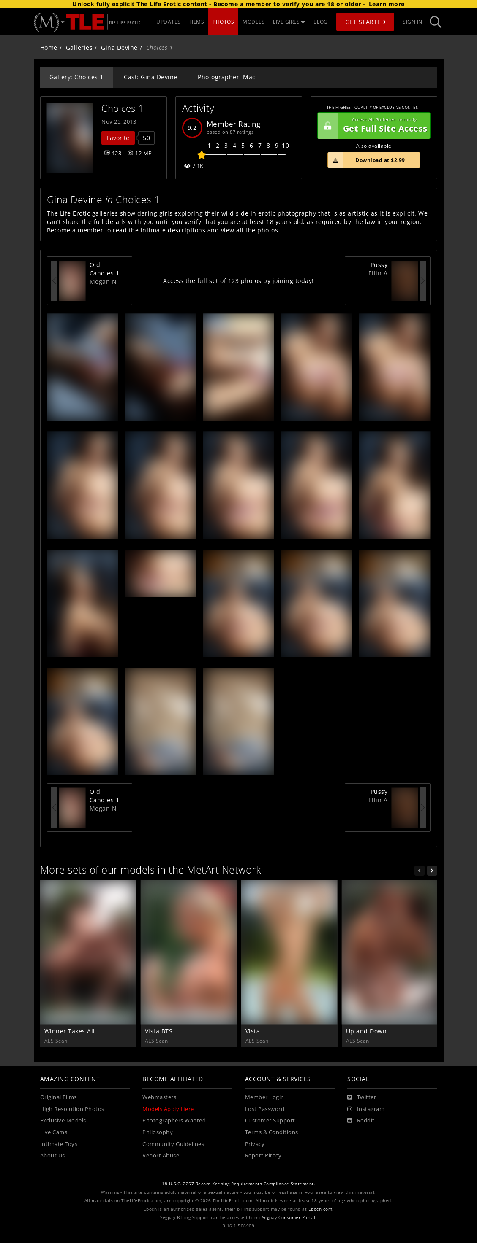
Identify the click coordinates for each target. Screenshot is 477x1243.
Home (48, 47)
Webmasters (159, 1097)
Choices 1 (122, 108)
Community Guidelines (173, 1144)
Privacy (255, 1144)
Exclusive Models (63, 1120)
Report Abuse (160, 1155)
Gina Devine (119, 47)
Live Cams (54, 1132)
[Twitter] (361, 1097)
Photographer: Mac (227, 77)
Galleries (79, 47)
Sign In (412, 21)
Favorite (118, 138)
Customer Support (270, 1120)
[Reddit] (361, 1120)
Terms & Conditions (271, 1132)
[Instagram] (365, 1109)
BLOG (320, 21)
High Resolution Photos (72, 1109)
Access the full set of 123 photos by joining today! (238, 281)
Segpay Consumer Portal (289, 1217)
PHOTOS (223, 21)
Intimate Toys (59, 1144)
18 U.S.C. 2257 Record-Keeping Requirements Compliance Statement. (238, 1183)
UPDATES (168, 21)
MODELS (253, 21)
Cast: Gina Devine (150, 77)
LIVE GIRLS (289, 21)
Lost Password (265, 1109)
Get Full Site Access (373, 126)
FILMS (196, 21)
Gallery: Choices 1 (76, 77)
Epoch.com (320, 1209)
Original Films (58, 1097)
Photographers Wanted (174, 1120)
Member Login (264, 1097)
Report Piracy (263, 1155)
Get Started (365, 22)
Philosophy (157, 1132)
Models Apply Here (168, 1109)
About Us (52, 1155)
